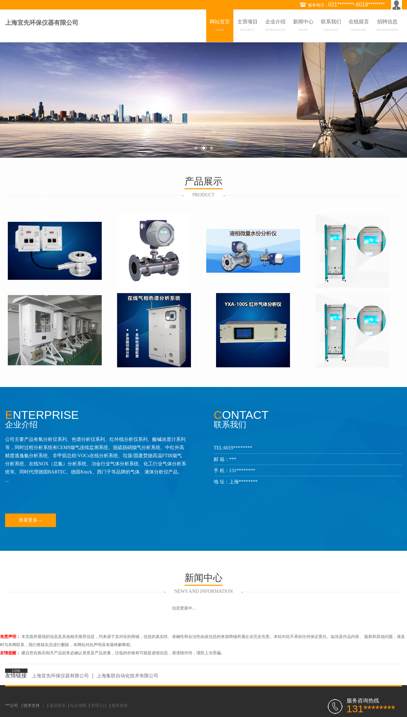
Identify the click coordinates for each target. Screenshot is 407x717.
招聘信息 (387, 26)
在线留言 (359, 26)
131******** (242, 470)
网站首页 (220, 26)
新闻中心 (303, 26)
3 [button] (211, 148)
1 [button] (196, 148)
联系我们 (331, 26)
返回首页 (58, 705)
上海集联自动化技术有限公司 (127, 675)
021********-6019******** (356, 4)
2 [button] (204, 148)
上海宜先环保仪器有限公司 (60, 675)
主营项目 (247, 26)
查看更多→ (30, 520)
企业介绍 (275, 26)
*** (232, 459)
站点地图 (78, 705)
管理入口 (99, 705)
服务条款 (120, 705)
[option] (203, 100)
